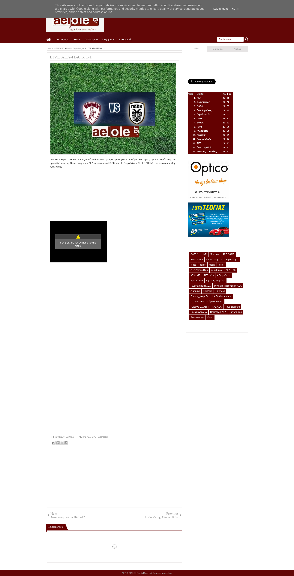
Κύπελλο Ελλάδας (199, 307)
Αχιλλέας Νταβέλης (215, 280)
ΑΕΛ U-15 (231, 270)
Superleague (103, 437)
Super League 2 (214, 259)
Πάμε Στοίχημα (232, 307)
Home (49, 39)
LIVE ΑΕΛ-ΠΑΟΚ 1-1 (71, 57)
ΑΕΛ (124, 573)
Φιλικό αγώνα (197, 317)
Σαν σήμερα (236, 312)
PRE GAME (228, 254)
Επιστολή (220, 291)
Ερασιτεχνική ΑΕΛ (199, 296)
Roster (77, 39)
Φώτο (210, 317)
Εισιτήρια (207, 291)
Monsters (214, 254)
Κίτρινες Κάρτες (215, 301)
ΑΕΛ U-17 (195, 275)
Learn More (220, 8)
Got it (236, 8)
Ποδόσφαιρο (62, 39)
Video (196, 48)
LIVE (94, 437)
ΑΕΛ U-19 (209, 275)
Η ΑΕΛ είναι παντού (221, 296)
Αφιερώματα (196, 280)
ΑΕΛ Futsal (216, 270)
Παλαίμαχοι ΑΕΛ (198, 312)
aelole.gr (168, 573)
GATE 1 (194, 254)
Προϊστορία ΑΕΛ (218, 312)
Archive (238, 49)
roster (221, 265)
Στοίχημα (107, 39)
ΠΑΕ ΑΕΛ (86, 437)
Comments (217, 49)
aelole (203, 265)
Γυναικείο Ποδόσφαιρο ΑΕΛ (228, 286)
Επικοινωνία (125, 39)
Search (246, 39)
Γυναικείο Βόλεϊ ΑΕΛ (200, 286)
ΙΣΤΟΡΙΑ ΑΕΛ (197, 301)
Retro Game (196, 259)
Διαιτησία (195, 291)
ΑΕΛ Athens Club (199, 270)
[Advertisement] (114, 195)
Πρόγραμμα (91, 39)
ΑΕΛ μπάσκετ (223, 275)
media (212, 265)
